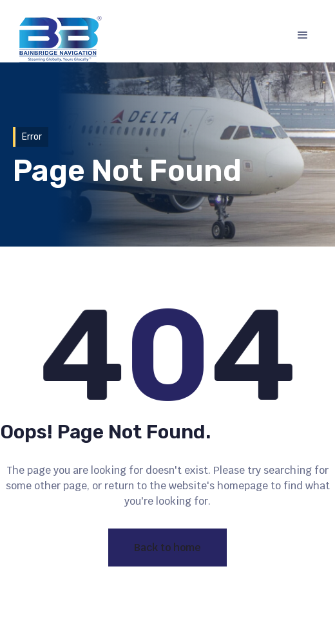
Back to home (167, 547)
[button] (302, 35)
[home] (57, 39)
